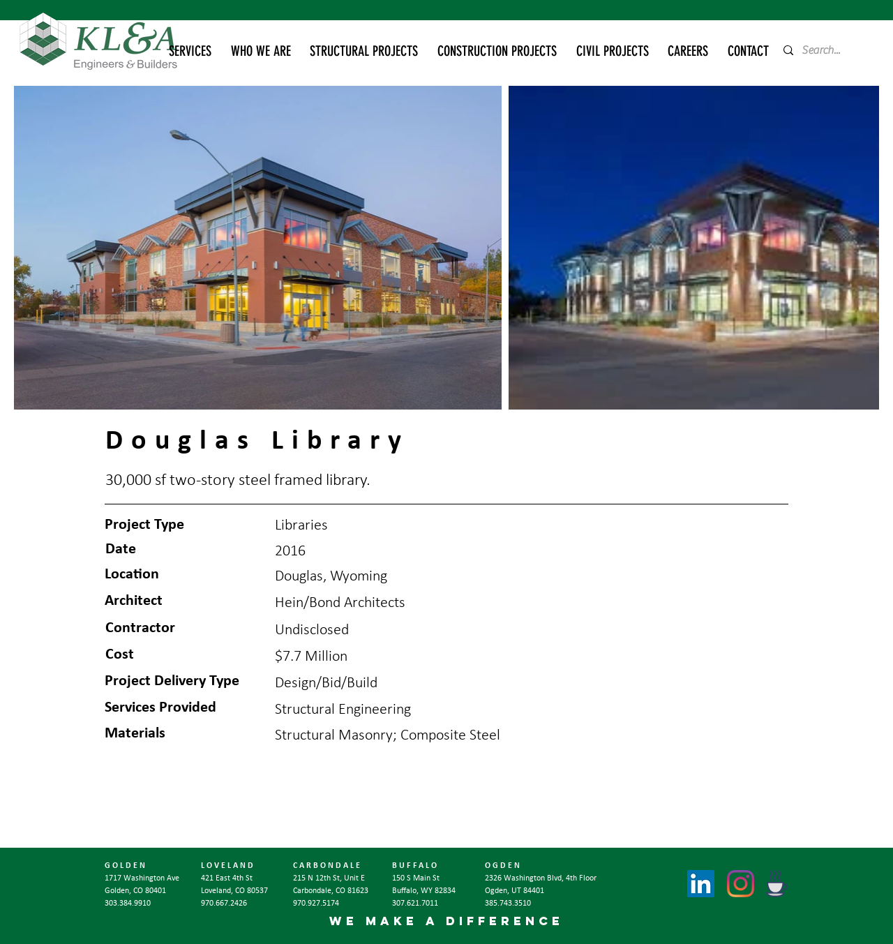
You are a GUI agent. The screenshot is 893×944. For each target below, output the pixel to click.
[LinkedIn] (700, 883)
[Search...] (826, 50)
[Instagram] (740, 883)
